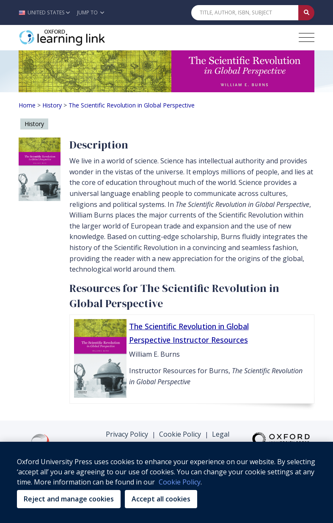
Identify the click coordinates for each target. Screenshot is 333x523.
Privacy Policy (127, 434)
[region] (166, 482)
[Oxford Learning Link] (82, 37)
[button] (46, 12)
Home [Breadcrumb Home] (27, 105)
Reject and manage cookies (69, 499)
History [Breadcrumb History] (52, 105)
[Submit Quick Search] (306, 12)
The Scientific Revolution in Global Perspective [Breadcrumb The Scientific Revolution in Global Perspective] (132, 105)
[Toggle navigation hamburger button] (306, 37)
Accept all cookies (161, 499)
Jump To (90, 12)
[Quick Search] (245, 12)
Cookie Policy (180, 434)
